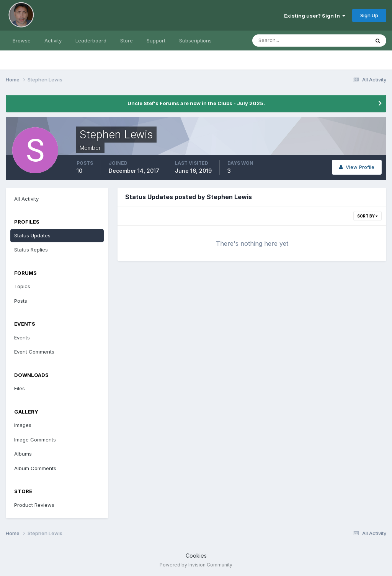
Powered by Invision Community (196, 565)
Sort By (367, 216)
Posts (20, 301)
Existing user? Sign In (314, 16)
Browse (22, 40)
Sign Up (369, 15)
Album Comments (35, 468)
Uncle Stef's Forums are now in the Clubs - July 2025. (196, 103)
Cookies (196, 555)
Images (22, 425)
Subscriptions (195, 40)
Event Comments (34, 352)
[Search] (286, 40)
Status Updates (32, 235)
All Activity (26, 199)
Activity (53, 40)
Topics (22, 286)
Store (126, 40)
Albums (23, 454)
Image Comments (35, 439)
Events (22, 337)
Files (19, 388)
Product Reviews (34, 505)
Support (156, 40)
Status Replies (31, 250)
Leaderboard (90, 40)
